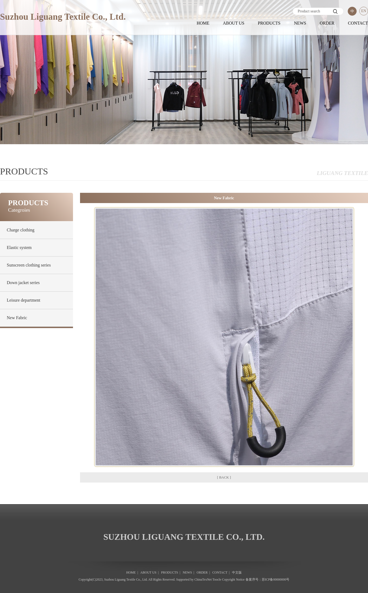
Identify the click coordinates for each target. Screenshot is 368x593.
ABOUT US (233, 23)
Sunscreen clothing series (29, 265)
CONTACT (358, 23)
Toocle (217, 579)
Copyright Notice (233, 579)
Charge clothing (20, 230)
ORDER (327, 23)
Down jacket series (23, 282)
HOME (203, 23)
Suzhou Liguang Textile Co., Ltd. (126, 579)
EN (363, 11)
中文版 (237, 572)
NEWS (300, 23)
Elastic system (19, 247)
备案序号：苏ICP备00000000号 (268, 579)
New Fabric (17, 317)
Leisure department (23, 300)
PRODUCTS (269, 23)
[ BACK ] (224, 477)
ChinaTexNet (203, 579)
